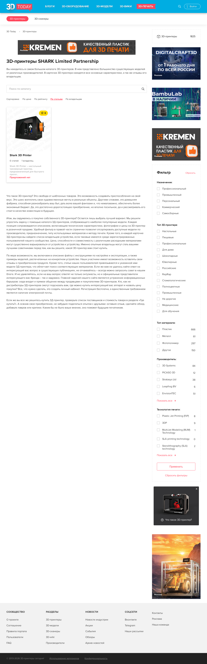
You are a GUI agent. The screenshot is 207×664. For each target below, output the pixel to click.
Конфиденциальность (96, 658)
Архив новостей (94, 643)
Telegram (130, 625)
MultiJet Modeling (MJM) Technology (176, 431)
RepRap (166, 274)
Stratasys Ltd (169, 379)
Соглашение (13, 625)
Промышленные (171, 292)
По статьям (56, 99)
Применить (176, 466)
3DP (164, 422)
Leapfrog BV (169, 386)
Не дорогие (169, 298)
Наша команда (160, 624)
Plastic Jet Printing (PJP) (175, 416)
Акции (89, 625)
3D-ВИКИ (126, 6)
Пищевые (168, 237)
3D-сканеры (41, 18)
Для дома (168, 249)
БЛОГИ (49, 6)
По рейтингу (40, 99)
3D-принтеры (17, 18)
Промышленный (171, 194)
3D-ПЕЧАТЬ (145, 6)
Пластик (167, 329)
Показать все (164, 400)
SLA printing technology (176, 439)
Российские (169, 268)
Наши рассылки (134, 631)
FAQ (8, 643)
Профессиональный (174, 188)
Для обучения (170, 311)
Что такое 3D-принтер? (178, 519)
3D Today (11, 31)
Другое (166, 350)
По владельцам (74, 99)
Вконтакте (131, 619)
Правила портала (16, 631)
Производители (55, 643)
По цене (26, 99)
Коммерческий (171, 207)
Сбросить (190, 173)
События (90, 631)
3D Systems (168, 365)
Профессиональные (174, 243)
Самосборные (170, 213)
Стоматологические (174, 280)
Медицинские (170, 305)
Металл (166, 336)
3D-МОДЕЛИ (104, 6)
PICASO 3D (168, 372)
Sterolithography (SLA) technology (174, 447)
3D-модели (52, 625)
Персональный (171, 201)
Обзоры (90, 637)
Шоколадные (170, 255)
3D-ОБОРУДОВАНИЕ (75, 6)
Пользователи (14, 637)
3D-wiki (50, 637)
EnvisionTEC (169, 393)
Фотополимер (170, 343)
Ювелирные (169, 262)
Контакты (157, 613)
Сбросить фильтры (176, 475)
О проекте (12, 619)
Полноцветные (171, 286)
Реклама (24, 50)
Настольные (169, 231)
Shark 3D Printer (21, 155)
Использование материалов (64, 658)
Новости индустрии (96, 619)
